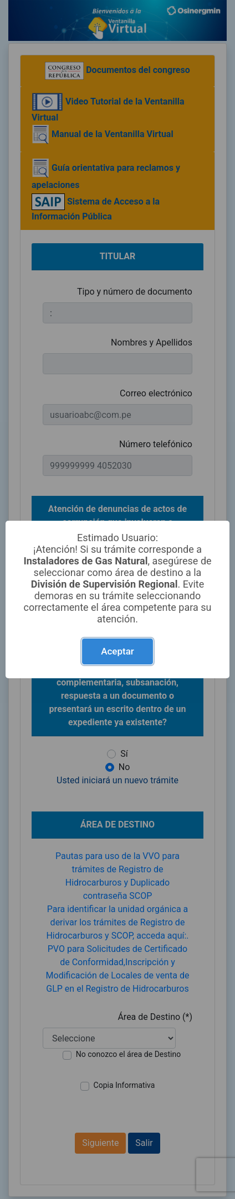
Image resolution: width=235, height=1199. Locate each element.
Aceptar (117, 651)
